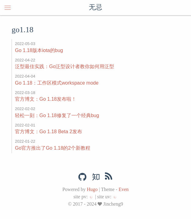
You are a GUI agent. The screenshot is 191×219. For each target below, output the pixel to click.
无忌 (95, 7)
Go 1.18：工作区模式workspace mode (57, 82)
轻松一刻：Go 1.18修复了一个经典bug (57, 115)
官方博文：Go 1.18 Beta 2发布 (48, 131)
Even (124, 189)
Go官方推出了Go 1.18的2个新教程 (52, 148)
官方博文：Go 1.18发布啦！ (45, 99)
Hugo (92, 189)
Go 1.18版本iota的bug (39, 50)
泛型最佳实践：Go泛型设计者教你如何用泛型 (64, 66)
